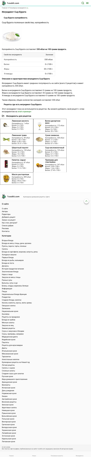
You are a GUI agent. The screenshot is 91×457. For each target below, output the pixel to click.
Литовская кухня (8, 441)
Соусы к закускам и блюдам (13, 331)
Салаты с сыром (8, 368)
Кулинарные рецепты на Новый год (16, 362)
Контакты (5, 231)
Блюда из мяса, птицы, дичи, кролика (16, 243)
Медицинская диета (10, 337)
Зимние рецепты (8, 328)
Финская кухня (8, 405)
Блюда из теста (8, 263)
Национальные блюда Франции (14, 294)
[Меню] (87, 3)
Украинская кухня (9, 430)
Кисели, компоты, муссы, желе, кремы (17, 303)
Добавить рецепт (8, 217)
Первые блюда (8, 257)
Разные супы (7, 280)
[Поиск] (83, 3)
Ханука (4, 396)
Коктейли (5, 314)
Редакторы (6, 214)
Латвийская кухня (9, 433)
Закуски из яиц (8, 325)
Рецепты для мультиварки (12, 345)
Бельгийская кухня (9, 416)
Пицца (4, 291)
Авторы (5, 211)
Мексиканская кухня (10, 354)
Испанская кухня (8, 388)
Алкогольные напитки (10, 359)
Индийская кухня (8, 340)
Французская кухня (9, 382)
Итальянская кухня (9, 351)
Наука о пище (7, 274)
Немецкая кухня (8, 410)
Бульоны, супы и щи (10, 283)
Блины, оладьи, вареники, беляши (15, 286)
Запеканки (6, 308)
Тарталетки (6, 357)
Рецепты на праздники (11, 317)
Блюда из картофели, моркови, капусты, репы (20, 252)
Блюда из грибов (8, 320)
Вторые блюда (7, 240)
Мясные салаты (8, 323)
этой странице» (24, 111)
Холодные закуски (9, 255)
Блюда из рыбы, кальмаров (13, 260)
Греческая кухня (8, 424)
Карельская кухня (9, 439)
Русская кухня (7, 376)
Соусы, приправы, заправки (13, 334)
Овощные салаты (9, 306)
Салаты (5, 249)
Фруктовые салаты (9, 408)
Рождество (6, 297)
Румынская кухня (9, 413)
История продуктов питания (13, 269)
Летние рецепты (8, 365)
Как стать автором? (9, 223)
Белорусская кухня (9, 427)
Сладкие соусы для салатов (13, 374)
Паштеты (5, 342)
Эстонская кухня (8, 436)
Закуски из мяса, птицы (11, 277)
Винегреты (6, 385)
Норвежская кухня (9, 393)
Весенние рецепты (9, 402)
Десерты (5, 266)
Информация (7, 289)
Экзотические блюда (10, 272)
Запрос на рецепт (9, 220)
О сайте (5, 209)
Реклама (5, 228)
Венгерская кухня (9, 422)
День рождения (8, 391)
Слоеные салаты (8, 371)
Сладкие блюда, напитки (11, 300)
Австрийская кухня (9, 399)
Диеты (4, 348)
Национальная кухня (10, 311)
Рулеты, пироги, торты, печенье (14, 246)
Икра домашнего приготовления (14, 379)
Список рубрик (7, 226)
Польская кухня (8, 419)
